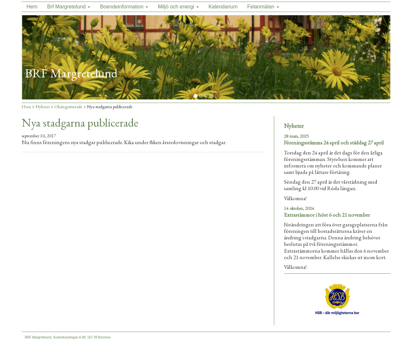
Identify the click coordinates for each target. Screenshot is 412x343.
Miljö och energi (178, 6)
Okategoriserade (68, 106)
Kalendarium (223, 6)
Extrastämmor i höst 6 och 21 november (327, 214)
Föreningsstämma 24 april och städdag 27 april (334, 142)
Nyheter (43, 106)
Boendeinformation (124, 6)
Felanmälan (263, 6)
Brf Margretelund (69, 6)
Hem (32, 6)
